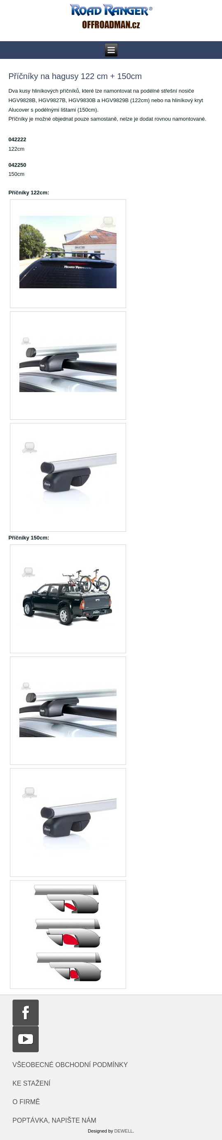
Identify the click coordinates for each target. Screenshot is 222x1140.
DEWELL (123, 1130)
